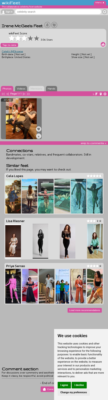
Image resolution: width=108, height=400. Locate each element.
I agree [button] (64, 385)
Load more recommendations (84, 310)
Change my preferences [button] (73, 392)
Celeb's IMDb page (12, 51)
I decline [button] (79, 385)
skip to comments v (93, 143)
